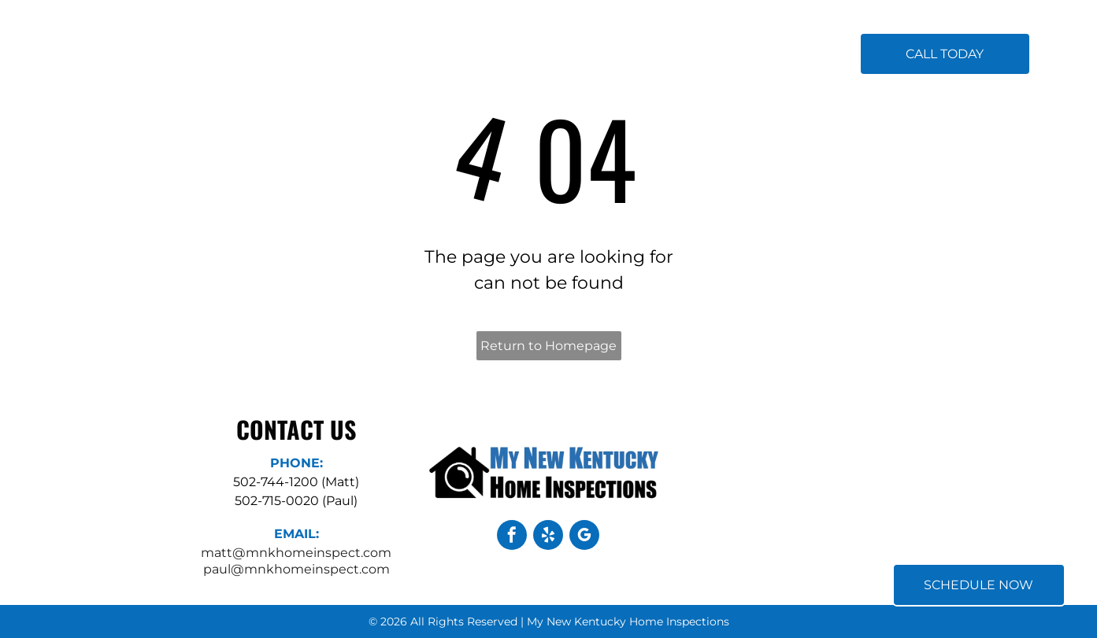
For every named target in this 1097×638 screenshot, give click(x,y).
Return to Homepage (548, 345)
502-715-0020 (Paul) (296, 500)
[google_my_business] (584, 537)
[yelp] (548, 537)
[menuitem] (386, 55)
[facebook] (512, 537)
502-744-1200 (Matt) (296, 481)
